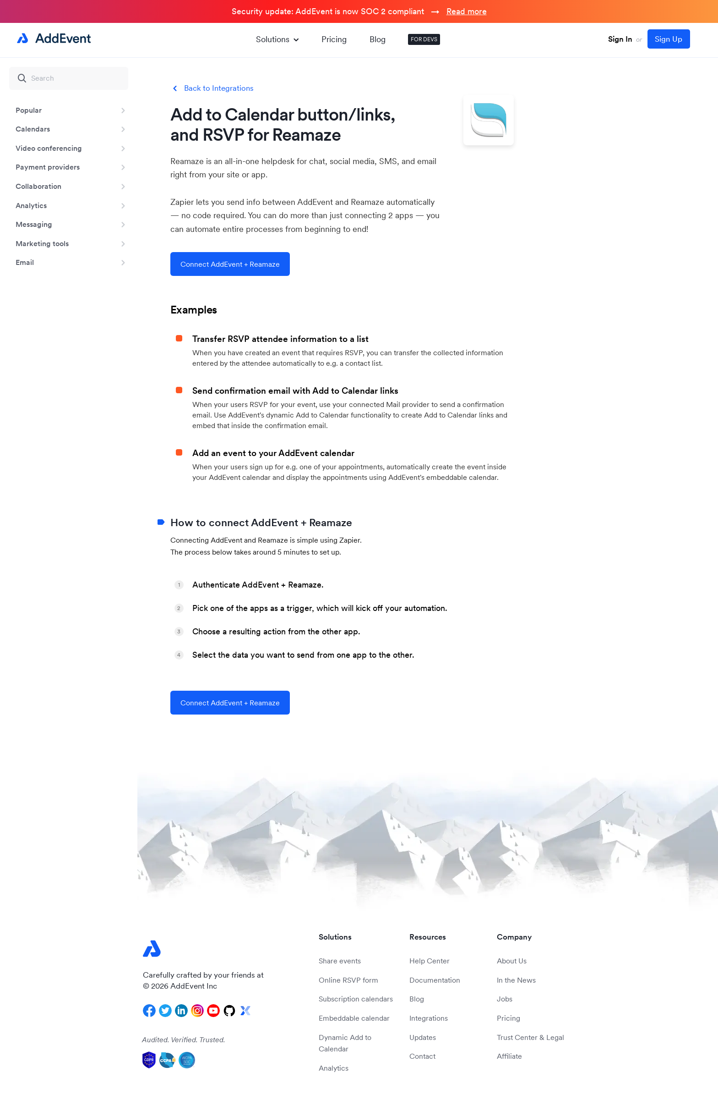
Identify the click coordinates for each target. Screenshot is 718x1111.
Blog (378, 39)
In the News (516, 979)
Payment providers (48, 166)
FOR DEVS (424, 39)
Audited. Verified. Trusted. (183, 1039)
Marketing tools (42, 243)
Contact (422, 1056)
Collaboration (38, 186)
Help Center (429, 960)
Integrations (428, 1018)
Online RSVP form (348, 979)
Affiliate (509, 1056)
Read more (466, 11)
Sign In (620, 39)
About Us (512, 960)
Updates (422, 1037)
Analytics (31, 205)
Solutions (277, 39)
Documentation (434, 979)
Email (25, 262)
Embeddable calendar (354, 1018)
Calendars (33, 128)
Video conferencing (49, 148)
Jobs (504, 998)
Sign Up (668, 39)
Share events (340, 960)
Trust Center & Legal (530, 1037)
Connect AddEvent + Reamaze (230, 264)
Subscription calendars (356, 998)
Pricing (334, 39)
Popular (29, 110)
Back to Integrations (219, 88)
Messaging (34, 224)
